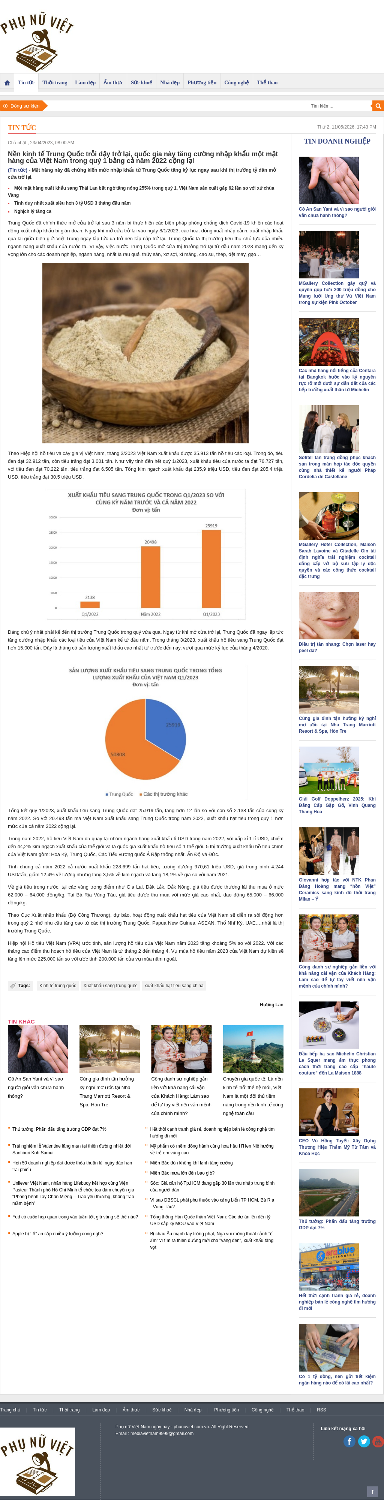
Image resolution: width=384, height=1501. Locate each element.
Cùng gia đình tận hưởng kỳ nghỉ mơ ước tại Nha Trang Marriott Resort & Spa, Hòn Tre (337, 725)
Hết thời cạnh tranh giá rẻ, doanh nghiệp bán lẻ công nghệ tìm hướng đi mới (337, 1302)
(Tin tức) (17, 170)
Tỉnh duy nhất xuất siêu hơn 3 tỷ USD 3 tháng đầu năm (72, 203)
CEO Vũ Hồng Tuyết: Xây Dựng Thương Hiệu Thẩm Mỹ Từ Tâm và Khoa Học (337, 1147)
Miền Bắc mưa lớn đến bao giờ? (182, 1173)
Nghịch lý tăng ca (32, 211)
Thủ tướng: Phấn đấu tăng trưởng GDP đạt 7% (59, 1129)
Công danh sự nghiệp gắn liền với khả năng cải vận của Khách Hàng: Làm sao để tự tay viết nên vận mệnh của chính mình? (181, 1096)
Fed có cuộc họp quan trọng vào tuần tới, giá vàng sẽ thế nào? (75, 1217)
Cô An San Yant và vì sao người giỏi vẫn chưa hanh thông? (36, 1087)
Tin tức (22, 128)
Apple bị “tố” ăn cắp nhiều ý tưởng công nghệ (57, 1233)
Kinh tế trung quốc (57, 985)
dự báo (121, 915)
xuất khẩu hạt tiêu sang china (174, 985)
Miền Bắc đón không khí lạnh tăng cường (191, 1163)
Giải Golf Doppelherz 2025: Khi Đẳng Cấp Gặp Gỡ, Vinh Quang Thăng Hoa (337, 805)
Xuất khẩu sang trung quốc (110, 985)
